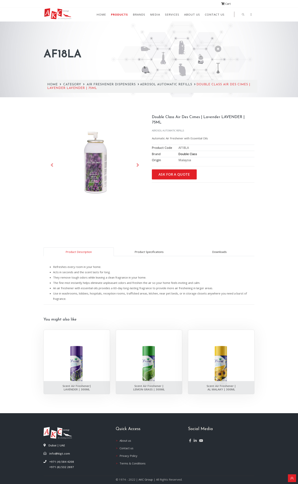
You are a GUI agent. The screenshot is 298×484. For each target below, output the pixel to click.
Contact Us (214, 14)
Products (119, 14)
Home (101, 14)
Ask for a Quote (174, 174)
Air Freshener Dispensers (112, 63)
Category (72, 63)
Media (155, 14)
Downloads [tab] (219, 252)
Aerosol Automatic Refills (166, 63)
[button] (51, 165)
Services (172, 14)
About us (192, 14)
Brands (139, 14)
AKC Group (146, 479)
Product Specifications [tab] (149, 252)
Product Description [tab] (79, 252)
